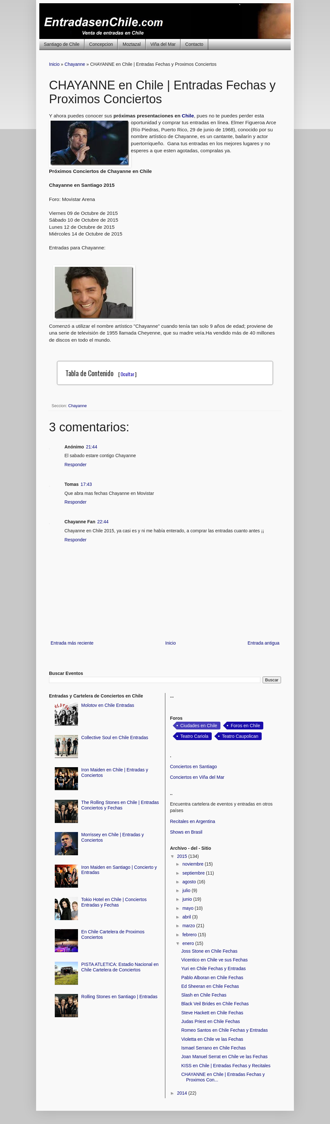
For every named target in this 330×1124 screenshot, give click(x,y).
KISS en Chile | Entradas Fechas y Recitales (225, 1065)
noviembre (193, 864)
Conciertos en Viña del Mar (197, 777)
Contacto (194, 44)
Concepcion (101, 44)
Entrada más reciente (72, 643)
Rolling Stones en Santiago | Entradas (119, 996)
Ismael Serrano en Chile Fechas (213, 1047)
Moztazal (131, 44)
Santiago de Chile (62, 44)
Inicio (54, 64)
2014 (182, 1093)
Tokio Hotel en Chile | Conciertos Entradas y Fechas (114, 902)
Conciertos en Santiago (193, 766)
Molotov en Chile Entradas (107, 705)
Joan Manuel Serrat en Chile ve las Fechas (224, 1056)
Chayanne (74, 64)
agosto (189, 881)
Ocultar (127, 373)
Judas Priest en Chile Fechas (210, 1021)
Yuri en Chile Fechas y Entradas (213, 968)
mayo (188, 908)
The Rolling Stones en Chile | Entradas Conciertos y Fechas (120, 805)
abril (187, 916)
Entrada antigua (263, 643)
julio (187, 890)
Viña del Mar (163, 44)
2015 (182, 856)
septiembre (194, 873)
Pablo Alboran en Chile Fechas (212, 977)
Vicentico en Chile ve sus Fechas (214, 959)
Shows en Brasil (186, 832)
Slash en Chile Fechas (203, 995)
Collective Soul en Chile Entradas (114, 737)
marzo (189, 925)
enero (188, 943)
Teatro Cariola (194, 736)
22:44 (103, 521)
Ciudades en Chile (198, 725)
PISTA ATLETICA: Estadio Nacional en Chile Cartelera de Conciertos (120, 967)
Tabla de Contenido (101, 373)
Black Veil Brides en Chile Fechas (214, 1003)
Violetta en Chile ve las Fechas (212, 1039)
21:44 (91, 446)
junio (187, 899)
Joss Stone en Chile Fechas (209, 951)
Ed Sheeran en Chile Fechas (210, 986)
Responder (75, 464)
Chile (188, 115)
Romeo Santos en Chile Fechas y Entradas (224, 1030)
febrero (190, 934)
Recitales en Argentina (192, 821)
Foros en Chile (245, 725)
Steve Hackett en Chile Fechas (212, 1012)
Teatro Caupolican (240, 736)
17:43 (86, 484)
